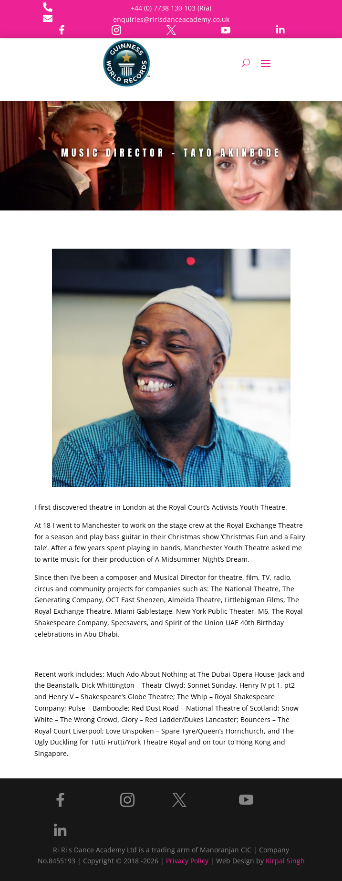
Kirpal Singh (285, 860)
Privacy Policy (187, 860)
